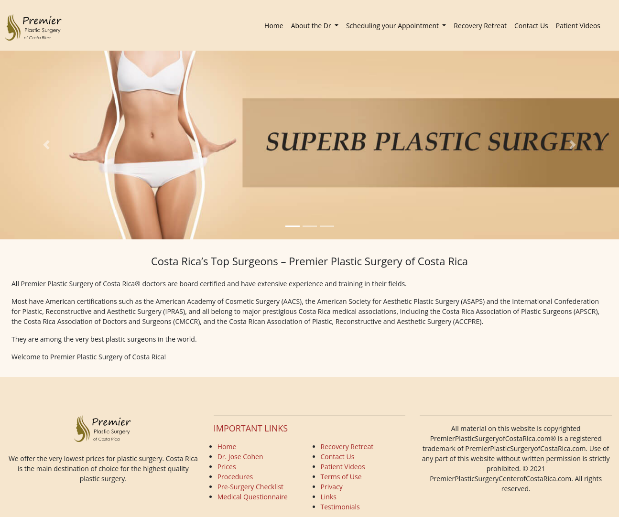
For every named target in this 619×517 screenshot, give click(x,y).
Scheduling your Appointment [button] (393, 25)
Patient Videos (578, 25)
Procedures (235, 476)
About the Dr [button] (312, 25)
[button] (46, 145)
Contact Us (531, 25)
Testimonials (340, 506)
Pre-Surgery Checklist (250, 486)
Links (329, 496)
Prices (226, 466)
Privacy (332, 486)
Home (275, 25)
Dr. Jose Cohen (240, 456)
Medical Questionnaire (252, 496)
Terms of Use (341, 476)
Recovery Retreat (480, 25)
